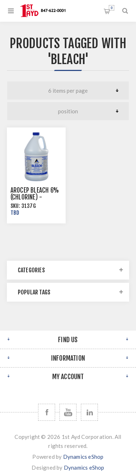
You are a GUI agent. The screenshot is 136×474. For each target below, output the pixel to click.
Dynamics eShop (83, 456)
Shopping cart (111, 8)
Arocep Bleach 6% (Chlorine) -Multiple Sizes (35, 197)
